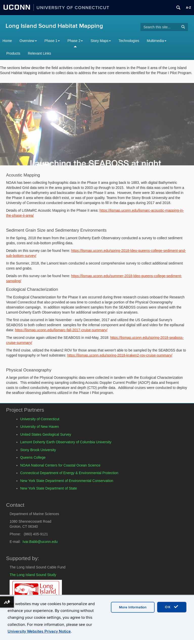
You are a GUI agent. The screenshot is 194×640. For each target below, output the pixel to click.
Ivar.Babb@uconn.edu (40, 542)
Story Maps (100, 41)
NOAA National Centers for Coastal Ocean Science (60, 465)
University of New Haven (39, 427)
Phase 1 (52, 41)
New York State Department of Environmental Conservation (66, 481)
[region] (97, 124)
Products (13, 53)
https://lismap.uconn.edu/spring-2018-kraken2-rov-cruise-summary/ (119, 355)
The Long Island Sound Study (33, 575)
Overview (28, 41)
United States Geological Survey (45, 434)
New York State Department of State (48, 488)
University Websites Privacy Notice (39, 631)
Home (7, 41)
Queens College (32, 457)
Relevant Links (39, 53)
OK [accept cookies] (172, 607)
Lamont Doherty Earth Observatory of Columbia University (65, 442)
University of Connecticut (39, 419)
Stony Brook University (38, 450)
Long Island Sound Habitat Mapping (54, 26)
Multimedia (156, 41)
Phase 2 (75, 41)
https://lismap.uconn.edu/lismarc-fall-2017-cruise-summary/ (61, 330)
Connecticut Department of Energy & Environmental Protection (69, 473)
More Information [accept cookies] (133, 607)
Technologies (128, 41)
